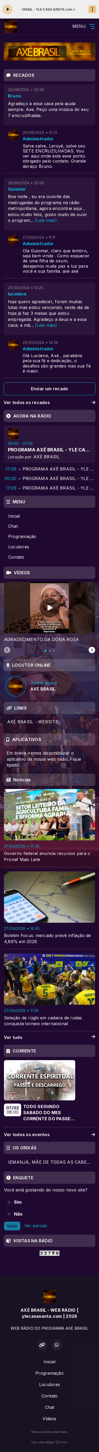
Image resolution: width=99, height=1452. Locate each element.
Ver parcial (35, 1225)
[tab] (45, 651)
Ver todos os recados (49, 402)
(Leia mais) (46, 220)
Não (18, 1214)
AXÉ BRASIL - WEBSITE (32, 721)
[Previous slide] (7, 650)
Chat (13, 526)
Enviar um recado (49, 388)
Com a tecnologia (49, 1442)
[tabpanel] (49, 612)
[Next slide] (92, 650)
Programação (22, 536)
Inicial (14, 516)
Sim (18, 1202)
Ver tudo (49, 1037)
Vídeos (49, 1418)
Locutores (18, 546)
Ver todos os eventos (49, 1134)
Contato (16, 557)
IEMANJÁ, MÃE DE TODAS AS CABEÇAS (51, 1162)
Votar (12, 1226)
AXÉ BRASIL (47, 456)
